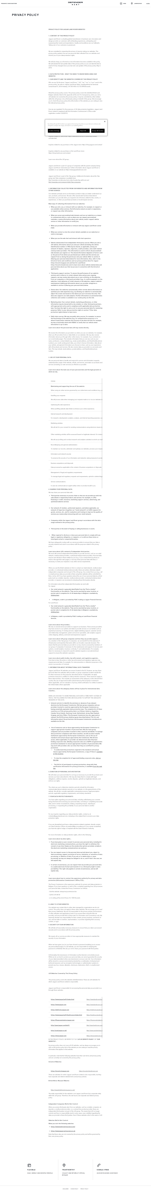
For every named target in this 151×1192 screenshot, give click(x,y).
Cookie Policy (74, 1189)
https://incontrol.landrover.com (88, 1071)
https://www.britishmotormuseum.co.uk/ (63, 1090)
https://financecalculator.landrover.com (98, 1020)
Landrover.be (136, 4)
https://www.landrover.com (95, 1004)
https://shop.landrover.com (95, 1036)
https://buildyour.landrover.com (96, 1015)
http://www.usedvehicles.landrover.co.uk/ (99, 1030)
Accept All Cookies (98, 130)
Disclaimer (65, 1189)
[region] (76, 127)
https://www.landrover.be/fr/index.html (98, 999)
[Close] (105, 121)
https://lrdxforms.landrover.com (96, 1010)
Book (123, 3)
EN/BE (148, 3)
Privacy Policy (84, 1189)
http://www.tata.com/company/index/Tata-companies (65, 182)
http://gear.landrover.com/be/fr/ (96, 1025)
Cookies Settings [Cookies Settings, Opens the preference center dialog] (54, 130)
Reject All (83, 130)
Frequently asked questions (9, 3)
